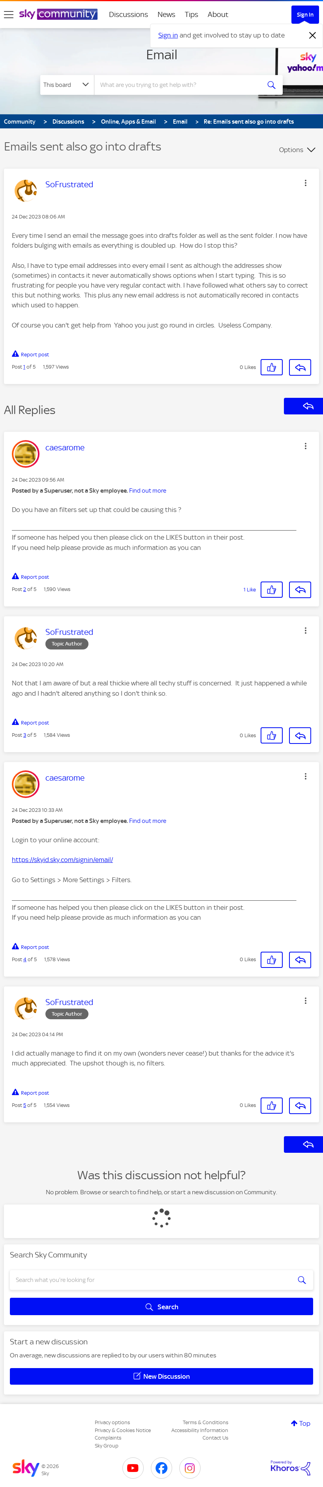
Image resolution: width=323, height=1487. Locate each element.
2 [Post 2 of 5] (24, 589)
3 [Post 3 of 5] (24, 735)
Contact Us (215, 1438)
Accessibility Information (199, 1430)
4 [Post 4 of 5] (24, 959)
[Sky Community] (58, 14)
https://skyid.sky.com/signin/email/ (62, 860)
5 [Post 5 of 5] (24, 1105)
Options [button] (291, 150)
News (166, 14)
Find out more (147, 490)
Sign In (305, 14)
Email (161, 54)
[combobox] (179, 85)
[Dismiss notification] (312, 35)
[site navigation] (8, 15)
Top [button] (304, 1423)
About (218, 14)
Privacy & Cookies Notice (123, 1430)
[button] (305, 182)
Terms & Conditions (205, 1422)
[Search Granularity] (67, 85)
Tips (191, 14)
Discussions (128, 14)
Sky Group (106, 1446)
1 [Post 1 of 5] (24, 367)
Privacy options (112, 1422)
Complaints (108, 1438)
